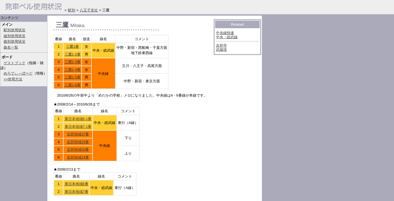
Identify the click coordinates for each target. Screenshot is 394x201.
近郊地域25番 (78, 142)
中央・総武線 (227, 37)
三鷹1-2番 (73, 54)
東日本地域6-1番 (78, 119)
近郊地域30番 (78, 149)
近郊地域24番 (78, 157)
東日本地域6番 (76, 184)
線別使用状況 (14, 36)
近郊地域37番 (78, 134)
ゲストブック (14, 63)
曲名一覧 (11, 47)
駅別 (71, 10)
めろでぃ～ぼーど (18, 73)
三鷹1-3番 (73, 62)
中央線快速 (225, 33)
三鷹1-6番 (73, 85)
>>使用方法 (13, 79)
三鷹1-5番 (73, 77)
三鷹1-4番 (73, 70)
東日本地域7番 (76, 192)
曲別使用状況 (14, 41)
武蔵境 (221, 49)
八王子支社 (89, 10)
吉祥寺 (221, 45)
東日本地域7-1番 (78, 127)
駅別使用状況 (14, 30)
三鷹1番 (72, 46)
